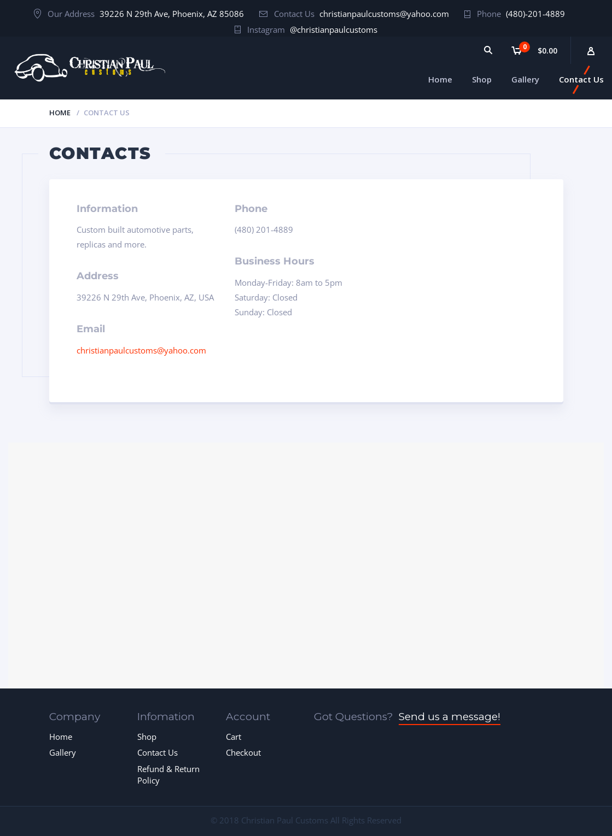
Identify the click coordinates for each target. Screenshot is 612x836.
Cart (233, 736)
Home (60, 112)
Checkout (243, 752)
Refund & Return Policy (168, 774)
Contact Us (157, 752)
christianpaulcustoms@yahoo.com (384, 13)
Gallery (62, 752)
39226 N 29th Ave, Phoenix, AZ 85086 (172, 13)
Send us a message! (449, 716)
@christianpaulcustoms (333, 29)
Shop (146, 736)
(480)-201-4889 (535, 13)
